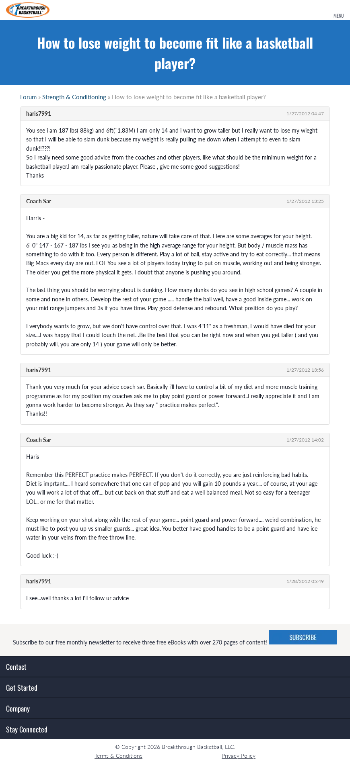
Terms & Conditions (118, 755)
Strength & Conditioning (74, 96)
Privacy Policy (238, 755)
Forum (28, 96)
